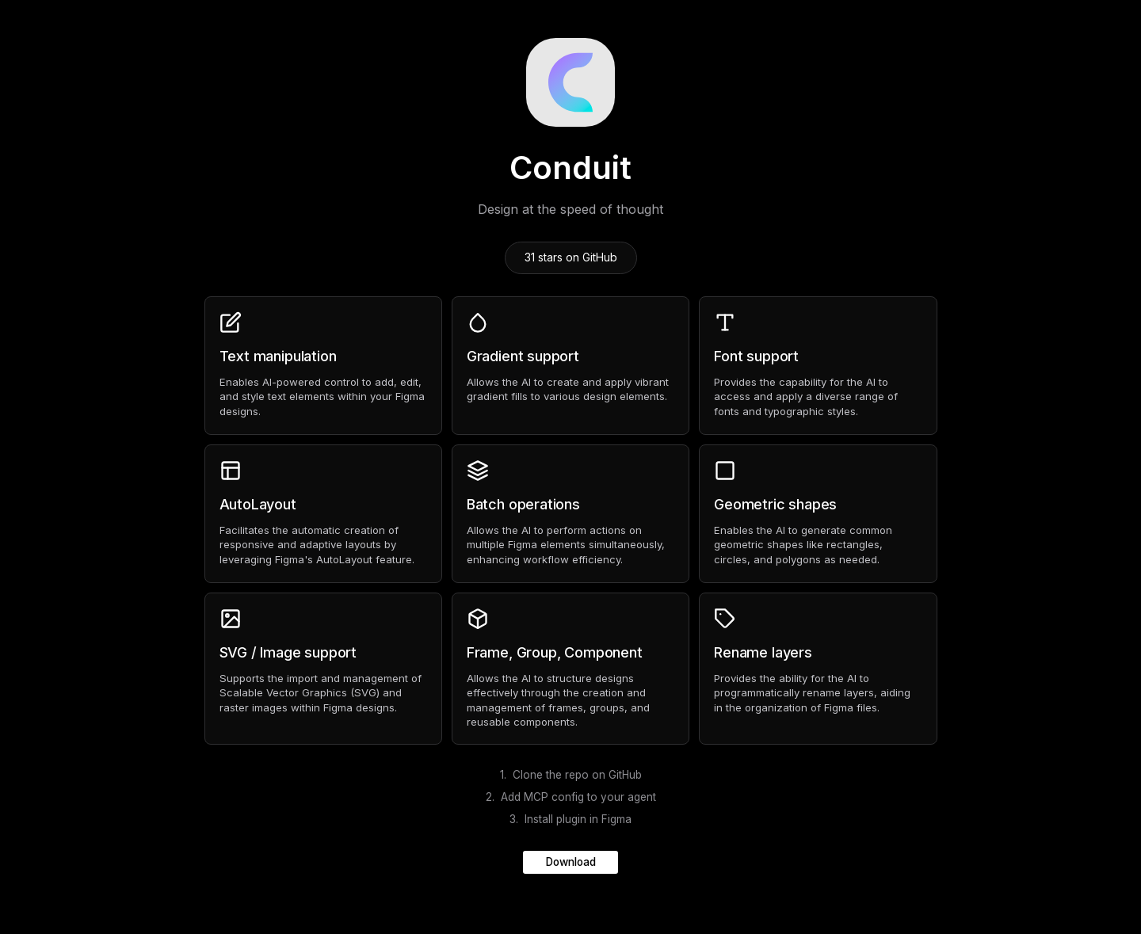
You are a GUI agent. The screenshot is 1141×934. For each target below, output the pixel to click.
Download (571, 862)
